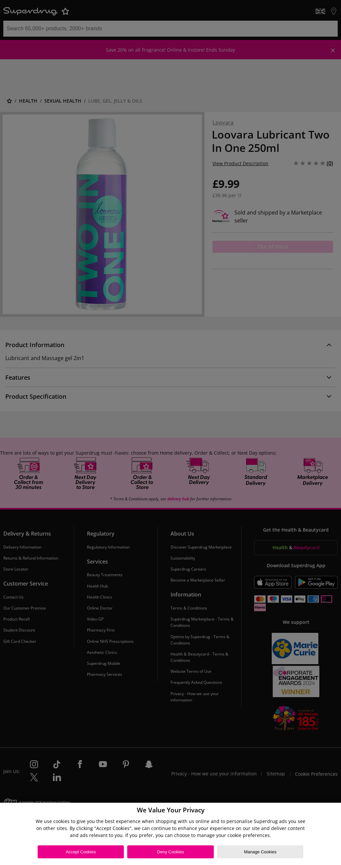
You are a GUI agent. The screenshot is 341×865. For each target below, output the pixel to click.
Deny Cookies (170, 851)
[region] (170, 834)
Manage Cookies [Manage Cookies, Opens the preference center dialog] (260, 851)
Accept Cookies (81, 851)
